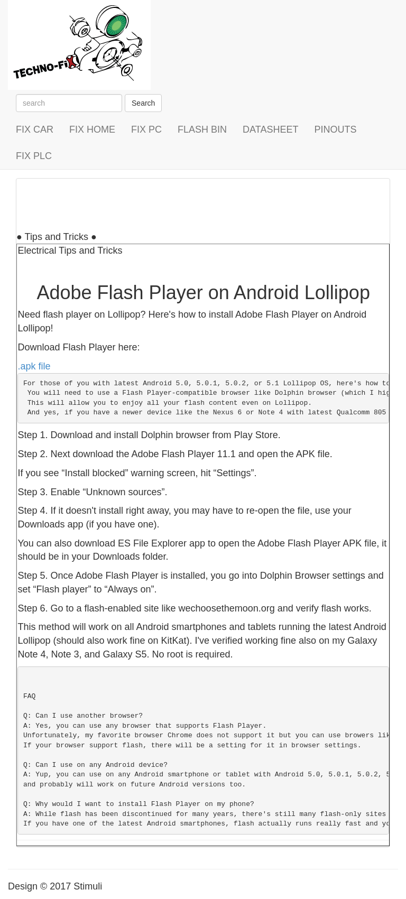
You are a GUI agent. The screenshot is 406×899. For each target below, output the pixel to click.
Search (143, 103)
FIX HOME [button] (92, 129)
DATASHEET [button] (270, 129)
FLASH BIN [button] (202, 129)
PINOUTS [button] (335, 129)
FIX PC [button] (146, 129)
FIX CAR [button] (34, 129)
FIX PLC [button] (34, 156)
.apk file (33, 366)
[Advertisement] (208, 202)
